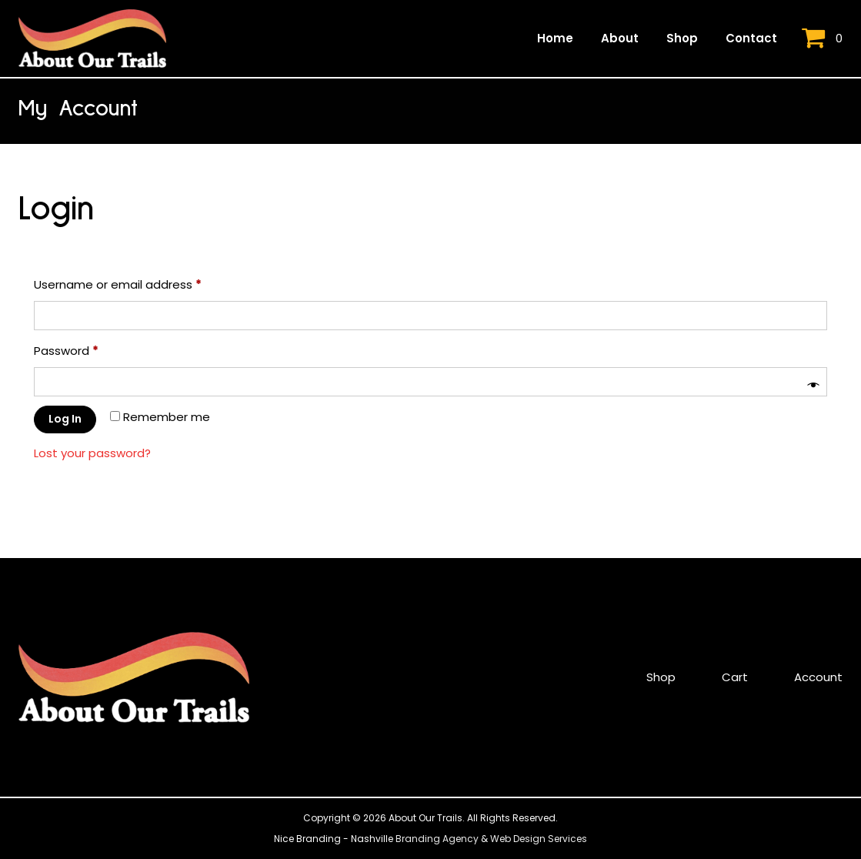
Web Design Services (538, 838)
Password (91, 349)
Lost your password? (92, 453)
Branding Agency (437, 838)
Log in (65, 418)
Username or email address (143, 282)
